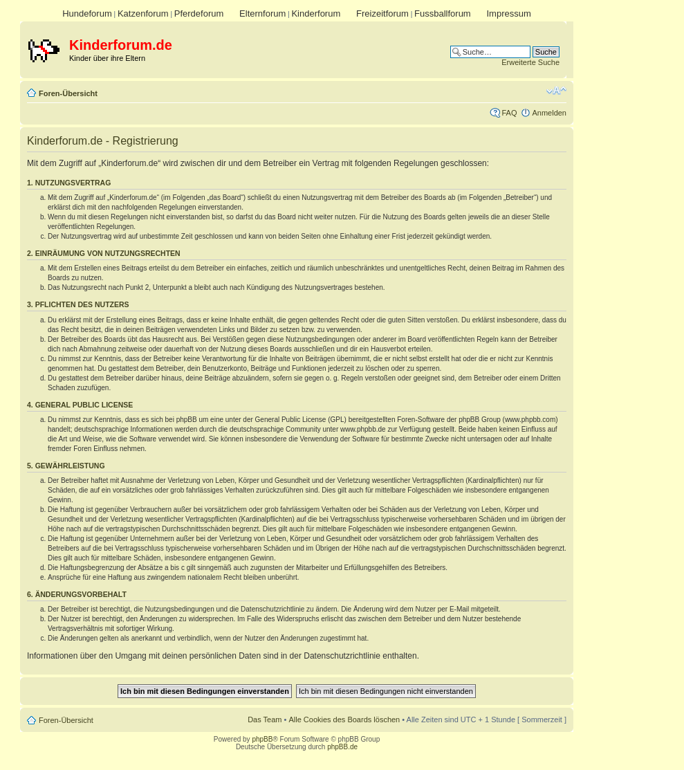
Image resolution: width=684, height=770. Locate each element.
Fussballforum (442, 13)
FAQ (509, 113)
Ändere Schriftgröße (556, 90)
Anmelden (549, 113)
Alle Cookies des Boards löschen (344, 719)
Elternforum (262, 13)
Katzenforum (143, 13)
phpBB (262, 739)
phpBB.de (342, 747)
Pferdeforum (199, 13)
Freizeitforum (382, 13)
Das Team (264, 719)
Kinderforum (315, 13)
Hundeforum (87, 13)
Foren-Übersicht (68, 93)
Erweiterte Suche (530, 62)
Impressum (508, 13)
